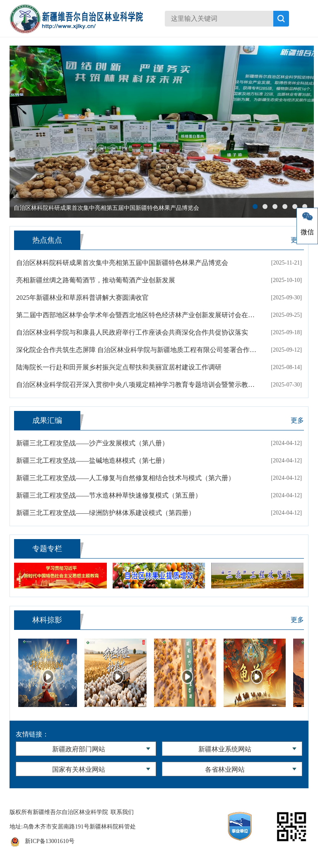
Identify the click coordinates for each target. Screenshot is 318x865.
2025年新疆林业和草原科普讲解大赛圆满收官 (82, 297)
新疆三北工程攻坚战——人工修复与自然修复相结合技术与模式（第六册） (125, 477)
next (303, 132)
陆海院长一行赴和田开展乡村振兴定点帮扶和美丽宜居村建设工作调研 (119, 367)
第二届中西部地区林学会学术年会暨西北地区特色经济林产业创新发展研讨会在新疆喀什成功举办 (137, 314)
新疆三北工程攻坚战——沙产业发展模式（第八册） (92, 443)
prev (20, 132)
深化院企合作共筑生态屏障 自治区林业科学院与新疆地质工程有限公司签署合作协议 (137, 349)
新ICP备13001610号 (50, 841)
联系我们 (122, 812)
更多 (297, 420)
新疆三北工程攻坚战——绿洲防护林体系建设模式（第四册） (105, 512)
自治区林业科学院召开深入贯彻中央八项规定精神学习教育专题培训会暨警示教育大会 (137, 384)
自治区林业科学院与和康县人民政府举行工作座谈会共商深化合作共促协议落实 (132, 332)
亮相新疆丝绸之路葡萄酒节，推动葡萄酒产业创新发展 (95, 280)
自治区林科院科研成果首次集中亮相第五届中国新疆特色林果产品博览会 (122, 262)
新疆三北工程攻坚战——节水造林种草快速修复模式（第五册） (109, 495)
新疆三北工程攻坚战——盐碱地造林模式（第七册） (92, 460)
